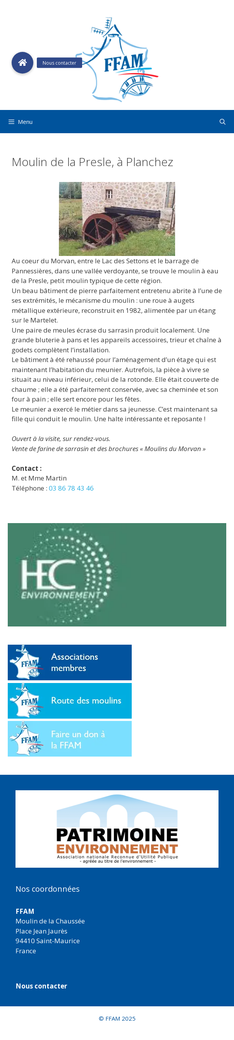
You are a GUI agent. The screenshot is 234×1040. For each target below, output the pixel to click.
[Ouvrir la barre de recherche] (222, 121)
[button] (117, 829)
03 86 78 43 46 (71, 488)
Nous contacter (41, 986)
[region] (117, 829)
